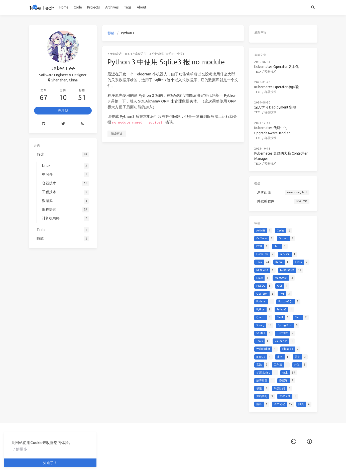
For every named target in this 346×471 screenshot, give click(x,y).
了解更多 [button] (19, 449)
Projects (93, 7)
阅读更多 (117, 133)
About (141, 7)
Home (63, 7)
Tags (128, 7)
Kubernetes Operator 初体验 (276, 87)
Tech (128, 53)
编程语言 (141, 53)
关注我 (63, 110)
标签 (110, 33)
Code (78, 7)
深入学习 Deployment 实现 (275, 107)
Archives (112, 7)
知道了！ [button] (50, 463)
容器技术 (270, 71)
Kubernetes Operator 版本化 (276, 67)
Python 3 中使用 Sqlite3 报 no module (166, 62)
